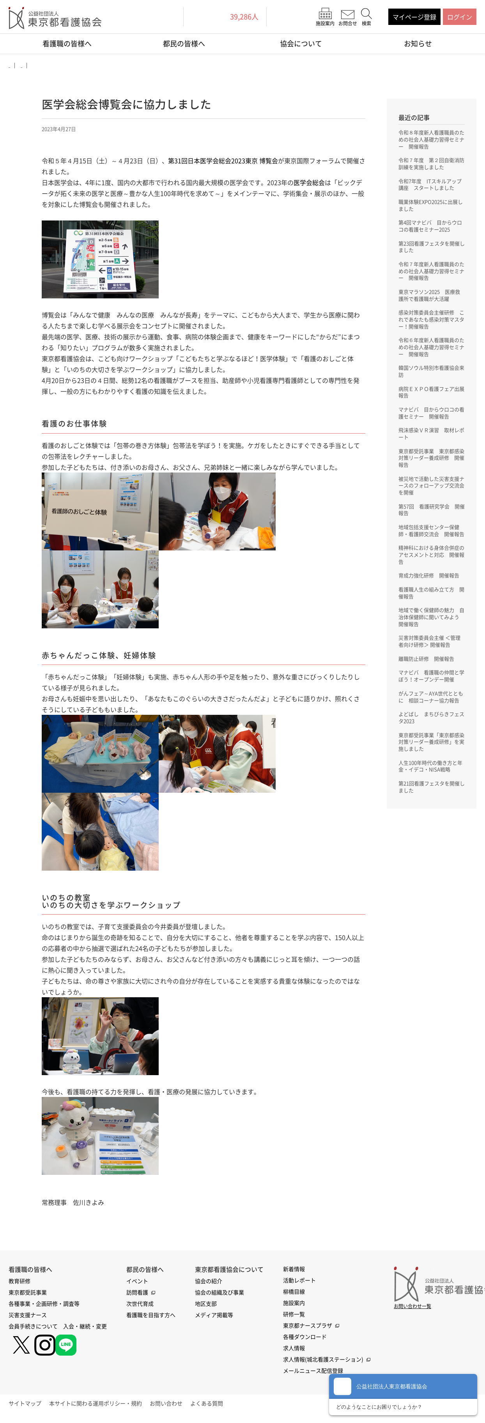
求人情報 (294, 1351)
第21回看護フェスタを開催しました (431, 808)
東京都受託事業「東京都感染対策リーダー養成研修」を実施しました (431, 763)
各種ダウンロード (305, 1340)
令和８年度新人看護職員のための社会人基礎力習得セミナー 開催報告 (431, 139)
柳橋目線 (294, 1295)
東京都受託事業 (28, 1296)
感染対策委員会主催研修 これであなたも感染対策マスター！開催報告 (431, 321)
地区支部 (206, 1307)
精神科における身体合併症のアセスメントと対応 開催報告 (431, 567)
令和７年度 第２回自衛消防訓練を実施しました (431, 163)
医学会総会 (309, 184)
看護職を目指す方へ (150, 1318)
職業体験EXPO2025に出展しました (430, 205)
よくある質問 (233, 1407)
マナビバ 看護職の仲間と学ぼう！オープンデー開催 (431, 689)
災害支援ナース (28, 1318)
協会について (301, 43)
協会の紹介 (208, 1284)
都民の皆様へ (184, 43)
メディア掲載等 (214, 1318)
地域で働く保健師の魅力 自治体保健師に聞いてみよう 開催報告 (431, 630)
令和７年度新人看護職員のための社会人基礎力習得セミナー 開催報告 (431, 272)
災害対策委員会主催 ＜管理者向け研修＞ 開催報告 (429, 654)
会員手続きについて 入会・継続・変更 (58, 1329)
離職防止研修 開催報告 (428, 672)
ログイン (459, 16)
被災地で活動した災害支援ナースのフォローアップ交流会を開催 (431, 490)
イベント (137, 1284)
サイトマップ (31, 1407)
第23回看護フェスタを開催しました (431, 247)
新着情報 (294, 1272)
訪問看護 (137, 1296)
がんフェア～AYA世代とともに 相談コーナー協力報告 (431, 714)
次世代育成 (140, 1307)
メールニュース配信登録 (313, 1374)
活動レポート (299, 1283)
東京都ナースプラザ (307, 1329)
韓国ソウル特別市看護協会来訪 (431, 374)
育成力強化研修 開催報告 (431, 588)
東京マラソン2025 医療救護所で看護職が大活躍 (429, 296)
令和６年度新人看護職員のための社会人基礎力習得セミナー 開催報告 (431, 349)
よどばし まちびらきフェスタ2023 (431, 738)
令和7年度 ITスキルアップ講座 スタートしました (431, 184)
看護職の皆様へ (67, 43)
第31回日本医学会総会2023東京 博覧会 (223, 163)
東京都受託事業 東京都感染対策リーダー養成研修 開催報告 (431, 462)
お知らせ (418, 43)
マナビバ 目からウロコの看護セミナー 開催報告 (431, 416)
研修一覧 (294, 1317)
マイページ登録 (414, 16)
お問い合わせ (186, 1407)
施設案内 (294, 1306)
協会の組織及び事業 (219, 1296)
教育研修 (19, 1284)
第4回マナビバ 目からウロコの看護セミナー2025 (430, 226)
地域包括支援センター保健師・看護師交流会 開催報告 (431, 539)
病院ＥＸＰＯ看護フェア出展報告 (431, 395)
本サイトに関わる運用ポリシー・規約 (108, 1407)
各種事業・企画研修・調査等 (44, 1307)
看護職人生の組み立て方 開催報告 (431, 605)
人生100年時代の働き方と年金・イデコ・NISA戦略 (430, 787)
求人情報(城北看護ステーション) (323, 1363)
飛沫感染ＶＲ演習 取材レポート (431, 437)
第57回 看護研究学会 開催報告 (431, 514)
